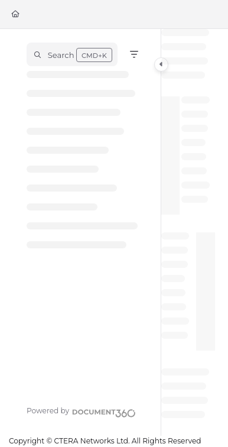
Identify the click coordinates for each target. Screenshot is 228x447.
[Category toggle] (161, 64)
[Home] (15, 14)
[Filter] (134, 54)
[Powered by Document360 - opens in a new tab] (81, 411)
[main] (188, 232)
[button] (72, 54)
